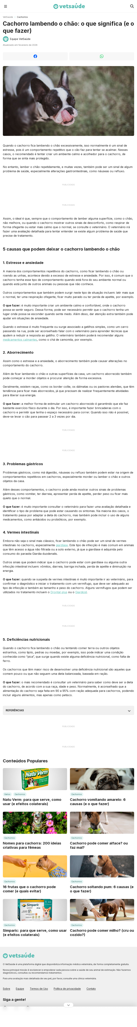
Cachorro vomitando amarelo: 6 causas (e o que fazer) (98, 801)
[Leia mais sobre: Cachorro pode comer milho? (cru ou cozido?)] (102, 910)
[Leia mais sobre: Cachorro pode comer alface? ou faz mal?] (102, 823)
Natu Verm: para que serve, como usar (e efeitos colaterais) (32, 801)
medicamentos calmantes (20, 339)
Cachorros (22, 17)
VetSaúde (8, 17)
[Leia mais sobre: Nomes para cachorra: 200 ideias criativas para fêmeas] (35, 823)
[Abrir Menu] (5, 6)
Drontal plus (58, 592)
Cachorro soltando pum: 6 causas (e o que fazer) (102, 889)
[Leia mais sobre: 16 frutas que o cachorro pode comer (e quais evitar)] (35, 866)
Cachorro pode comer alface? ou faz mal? (99, 845)
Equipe (20, 988)
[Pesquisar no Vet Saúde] (132, 6)
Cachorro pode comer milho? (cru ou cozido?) (102, 932)
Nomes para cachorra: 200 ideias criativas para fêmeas (32, 845)
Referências (15, 710)
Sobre (6, 988)
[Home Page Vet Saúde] (69, 6)
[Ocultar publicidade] (68, 1004)
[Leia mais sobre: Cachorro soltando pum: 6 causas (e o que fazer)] (102, 866)
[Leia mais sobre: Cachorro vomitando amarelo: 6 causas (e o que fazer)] (102, 779)
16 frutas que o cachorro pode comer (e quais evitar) (29, 889)
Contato (91, 988)
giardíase (62, 545)
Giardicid (81, 592)
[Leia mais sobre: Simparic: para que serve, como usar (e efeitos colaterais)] (35, 910)
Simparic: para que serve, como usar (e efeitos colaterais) (35, 932)
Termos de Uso (39, 988)
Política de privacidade (67, 988)
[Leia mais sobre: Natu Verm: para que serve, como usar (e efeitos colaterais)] (35, 779)
